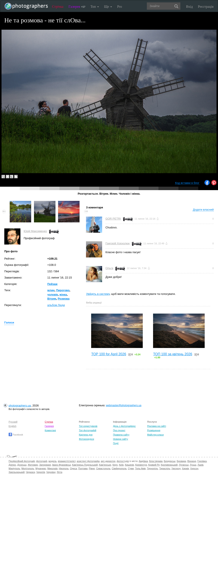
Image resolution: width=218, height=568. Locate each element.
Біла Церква (156, 461)
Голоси (9, 322)
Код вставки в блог (187, 183)
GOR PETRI (113, 218)
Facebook (16, 434)
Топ (95, 6)
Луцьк (193, 464)
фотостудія (123, 461)
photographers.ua (20, 405)
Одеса (73, 468)
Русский (13, 421)
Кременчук (141, 464)
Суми (131, 468)
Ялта (59, 472)
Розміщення (153, 430)
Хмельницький (17, 472)
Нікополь (64, 468)
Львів (200, 464)
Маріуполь (14, 468)
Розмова (63, 298)
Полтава (83, 468)
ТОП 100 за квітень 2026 (172, 354)
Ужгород (176, 468)
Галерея (77, 6)
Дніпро (12, 464)
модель (53, 461)
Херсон (194, 468)
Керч (115, 464)
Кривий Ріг (154, 464)
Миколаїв (52, 468)
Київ (121, 464)
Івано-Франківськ (61, 464)
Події (116, 443)
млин (51, 290)
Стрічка (57, 6)
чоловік (52, 294)
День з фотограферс (124, 426)
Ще (108, 6)
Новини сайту (120, 439)
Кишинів (129, 464)
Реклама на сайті (156, 426)
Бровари (181, 461)
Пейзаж (52, 284)
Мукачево (40, 468)
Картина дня (85, 434)
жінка (63, 294)
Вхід (189, 6)
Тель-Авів (140, 468)
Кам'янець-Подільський (85, 464)
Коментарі (50, 430)
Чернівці (50, 472)
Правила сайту (121, 434)
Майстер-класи (155, 434)
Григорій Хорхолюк (117, 243)
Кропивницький (169, 464)
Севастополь (103, 468)
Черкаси (30, 472)
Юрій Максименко (35, 231)
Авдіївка (143, 461)
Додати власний (203, 209)
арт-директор (108, 461)
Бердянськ (169, 461)
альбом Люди (56, 305)
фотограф (41, 461)
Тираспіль (164, 468)
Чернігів (40, 472)
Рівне (92, 468)
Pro (119, 6)
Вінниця (191, 461)
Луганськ (184, 464)
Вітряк (51, 298)
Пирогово (62, 290)
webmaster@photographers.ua (123, 405)
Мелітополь (27, 468)
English (12, 426)
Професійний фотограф (22, 461)
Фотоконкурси (86, 439)
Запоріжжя (45, 464)
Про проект (119, 430)
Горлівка (202, 461)
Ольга (109, 268)
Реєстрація (205, 6)
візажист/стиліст (66, 461)
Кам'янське (105, 464)
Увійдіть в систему (98, 294)
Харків (185, 468)
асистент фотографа (88, 461)
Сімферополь (119, 468)
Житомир (33, 464)
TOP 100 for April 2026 (108, 354)
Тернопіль (152, 468)
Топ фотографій (87, 430)
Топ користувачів (88, 426)
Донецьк (21, 464)
